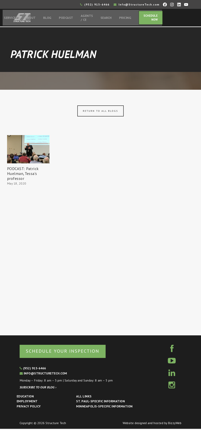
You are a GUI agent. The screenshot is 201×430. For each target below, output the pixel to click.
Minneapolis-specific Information (104, 407)
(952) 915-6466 (95, 4)
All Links (83, 397)
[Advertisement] (28, 259)
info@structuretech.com (43, 374)
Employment (27, 402)
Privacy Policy (29, 407)
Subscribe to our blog (38, 388)
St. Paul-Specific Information (100, 402)
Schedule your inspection (66, 352)
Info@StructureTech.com (137, 4)
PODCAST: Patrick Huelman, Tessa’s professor (22, 174)
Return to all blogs (100, 111)
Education (25, 397)
